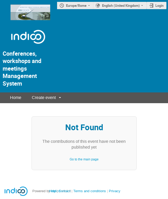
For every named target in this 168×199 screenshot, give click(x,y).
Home (15, 97)
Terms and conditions (89, 191)
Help (52, 191)
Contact (64, 191)
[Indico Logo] (23, 46)
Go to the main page (84, 159)
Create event (44, 97)
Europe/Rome (76, 5)
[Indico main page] (25, 21)
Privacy (114, 191)
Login (159, 5)
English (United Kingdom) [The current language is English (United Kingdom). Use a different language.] (121, 5)
